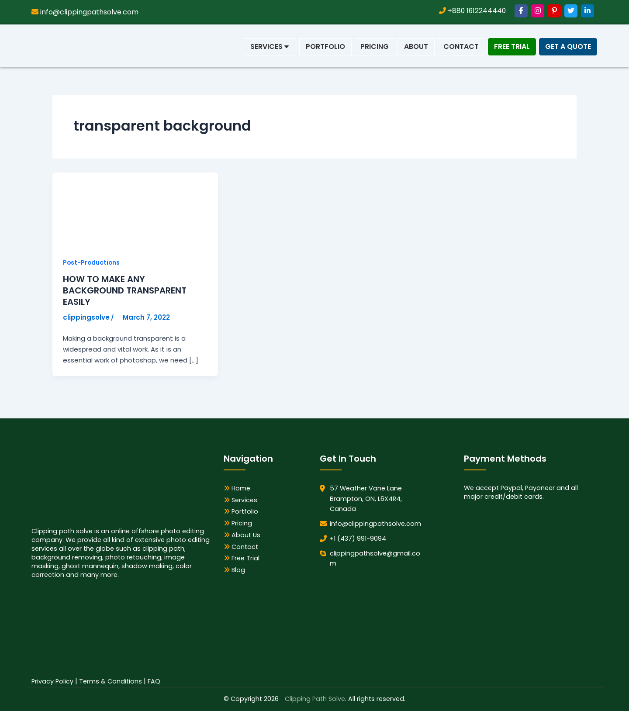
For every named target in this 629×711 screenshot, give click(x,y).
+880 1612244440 (472, 11)
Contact (461, 46)
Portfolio (325, 46)
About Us (242, 535)
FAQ (154, 681)
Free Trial (512, 46)
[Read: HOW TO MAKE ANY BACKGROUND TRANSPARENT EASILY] (117, 209)
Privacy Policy (52, 681)
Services (269, 46)
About (416, 46)
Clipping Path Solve (315, 699)
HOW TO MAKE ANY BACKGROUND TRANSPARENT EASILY (125, 291)
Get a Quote (568, 46)
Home (237, 488)
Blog (234, 570)
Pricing (374, 46)
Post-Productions (92, 262)
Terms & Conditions (110, 681)
